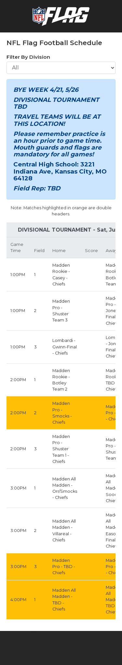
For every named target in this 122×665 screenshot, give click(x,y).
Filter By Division (28, 57)
